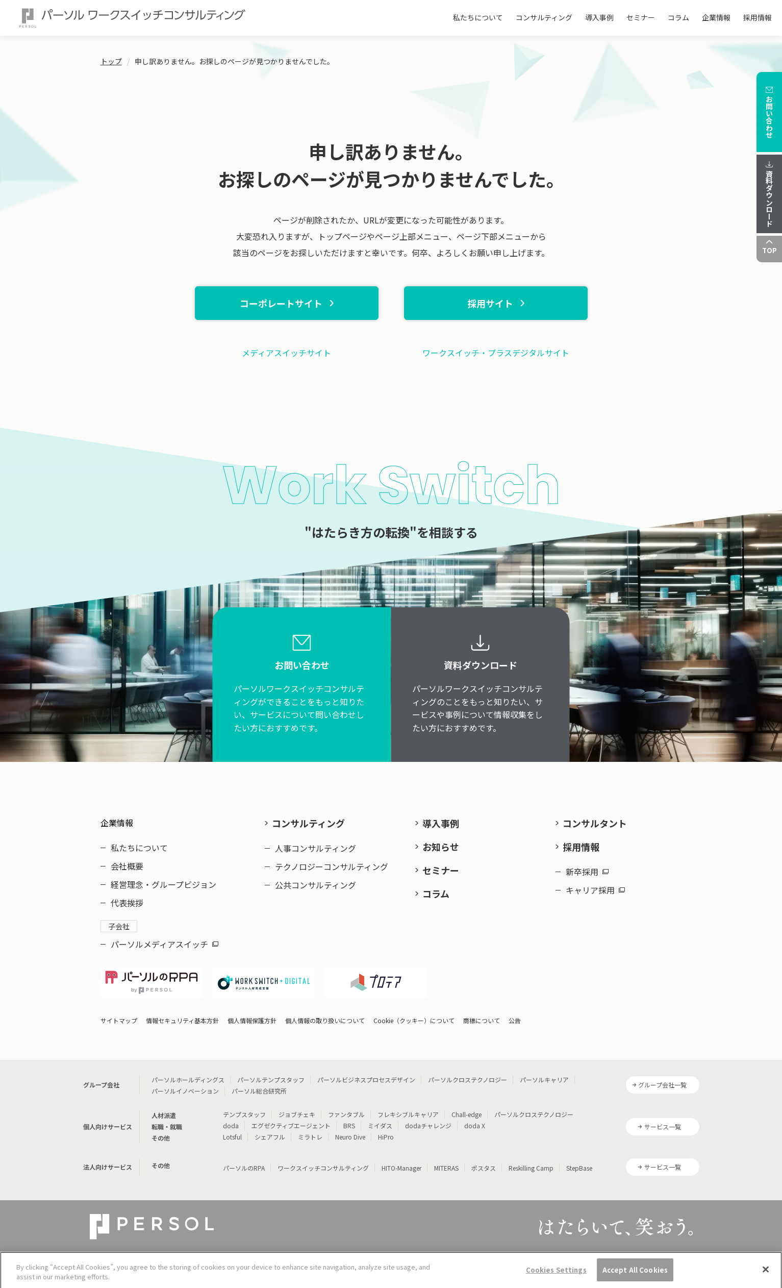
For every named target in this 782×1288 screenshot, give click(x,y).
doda (231, 1125)
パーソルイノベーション (185, 1090)
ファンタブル (346, 1114)
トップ (111, 61)
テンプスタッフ (244, 1114)
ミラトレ (310, 1136)
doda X (474, 1125)
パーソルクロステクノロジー (467, 1079)
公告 (515, 1020)
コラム (678, 17)
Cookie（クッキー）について (414, 1020)
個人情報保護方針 (252, 1020)
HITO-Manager (401, 1167)
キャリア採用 (595, 890)
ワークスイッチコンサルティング (323, 1167)
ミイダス (380, 1125)
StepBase (579, 1167)
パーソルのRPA (244, 1167)
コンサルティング (544, 17)
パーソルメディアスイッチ (164, 944)
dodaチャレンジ (428, 1125)
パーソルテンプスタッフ (271, 1079)
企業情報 (716, 17)
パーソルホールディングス (188, 1079)
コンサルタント (595, 823)
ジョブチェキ (297, 1114)
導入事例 (599, 17)
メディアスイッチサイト (286, 352)
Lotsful (232, 1136)
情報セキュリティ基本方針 (182, 1020)
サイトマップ (118, 1020)
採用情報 (757, 17)
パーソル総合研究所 (259, 1090)
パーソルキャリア (544, 1079)
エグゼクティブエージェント (291, 1125)
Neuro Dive (350, 1136)
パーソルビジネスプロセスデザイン (366, 1079)
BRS (349, 1125)
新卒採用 (587, 871)
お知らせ (440, 846)
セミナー (640, 17)
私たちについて (478, 17)
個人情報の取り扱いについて (325, 1020)
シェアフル (270, 1136)
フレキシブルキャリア (408, 1114)
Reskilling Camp (531, 1167)
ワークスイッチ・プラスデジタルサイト (495, 352)
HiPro (386, 1136)
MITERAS (446, 1167)
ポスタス (483, 1167)
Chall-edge (466, 1114)
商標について (481, 1020)
